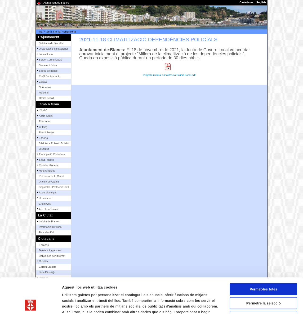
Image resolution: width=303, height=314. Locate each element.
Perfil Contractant (49, 76)
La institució (46, 54)
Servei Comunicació (50, 59)
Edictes (43, 81)
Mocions (44, 92)
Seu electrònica (48, 65)
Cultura (43, 127)
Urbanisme (45, 198)
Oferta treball (46, 98)
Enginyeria (69, 31)
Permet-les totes (263, 256)
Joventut (44, 148)
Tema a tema (53, 31)
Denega (263, 284)
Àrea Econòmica (48, 209)
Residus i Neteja (48, 165)
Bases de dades (48, 70)
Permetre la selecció (263, 270)
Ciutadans (46, 238)
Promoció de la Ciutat (51, 176)
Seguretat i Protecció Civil (54, 187)
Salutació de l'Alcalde (51, 43)
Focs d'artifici (46, 232)
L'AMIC (43, 110)
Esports (43, 137)
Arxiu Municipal (48, 192)
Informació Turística (50, 226)
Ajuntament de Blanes (56, 2)
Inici (40, 31)
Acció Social (46, 115)
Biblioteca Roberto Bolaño (54, 143)
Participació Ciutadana (52, 154)
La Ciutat (45, 215)
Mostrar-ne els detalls (272, 305)
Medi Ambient (47, 170)
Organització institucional (53, 48)
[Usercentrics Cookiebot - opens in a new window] (30, 304)
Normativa (45, 87)
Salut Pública (46, 159)
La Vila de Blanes (49, 221)
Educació (44, 121)
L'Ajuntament (48, 37)
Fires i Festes (46, 132)
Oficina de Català (49, 181)
